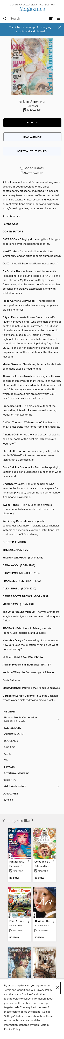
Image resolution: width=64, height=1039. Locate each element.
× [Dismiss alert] (60, 27)
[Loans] (51, 19)
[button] (32, 122)
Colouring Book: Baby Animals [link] (43, 861)
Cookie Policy (12, 1029)
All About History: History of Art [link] (43, 921)
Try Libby (14, 27)
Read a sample (32, 137)
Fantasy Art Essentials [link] (17, 861)
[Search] (5, 18)
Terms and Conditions (17, 990)
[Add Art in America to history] (32, 168)
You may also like (18, 820)
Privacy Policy (44, 990)
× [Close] (58, 988)
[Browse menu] (58, 18)
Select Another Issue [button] (32, 151)
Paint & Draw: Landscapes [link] (17, 921)
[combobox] (25, 19)
